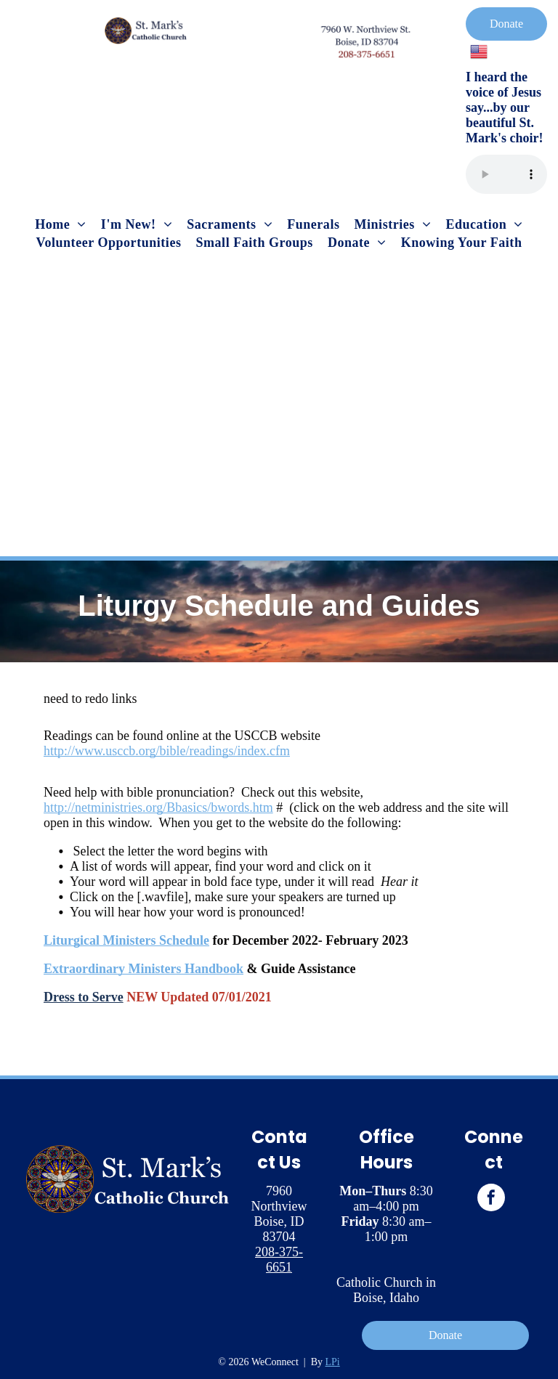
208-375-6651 (279, 1259)
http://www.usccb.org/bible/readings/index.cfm (167, 751)
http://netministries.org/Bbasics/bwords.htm (158, 807)
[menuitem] (61, 225)
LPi (333, 1361)
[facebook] (491, 1199)
